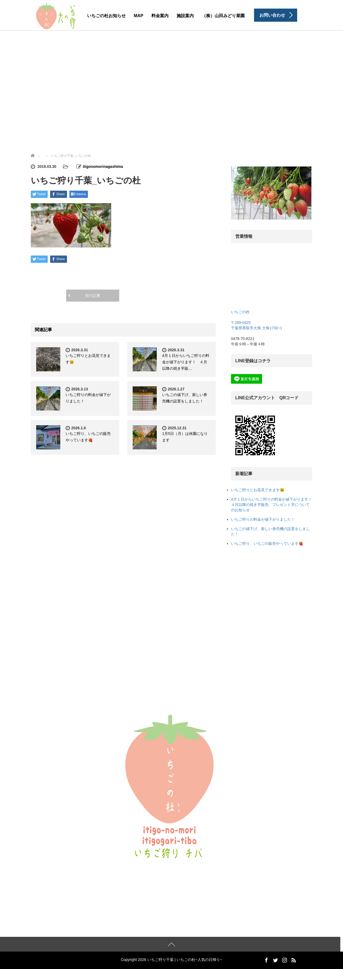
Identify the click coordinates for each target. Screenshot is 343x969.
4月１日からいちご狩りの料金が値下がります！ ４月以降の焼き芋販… (185, 362)
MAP (138, 15)
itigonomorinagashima (103, 166)
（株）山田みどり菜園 (223, 15)
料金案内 (160, 15)
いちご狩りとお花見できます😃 (257, 490)
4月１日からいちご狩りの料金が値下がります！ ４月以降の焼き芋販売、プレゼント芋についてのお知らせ (273, 504)
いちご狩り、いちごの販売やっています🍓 (267, 543)
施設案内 (185, 15)
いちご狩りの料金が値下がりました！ (263, 519)
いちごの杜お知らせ (106, 15)
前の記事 (92, 295)
